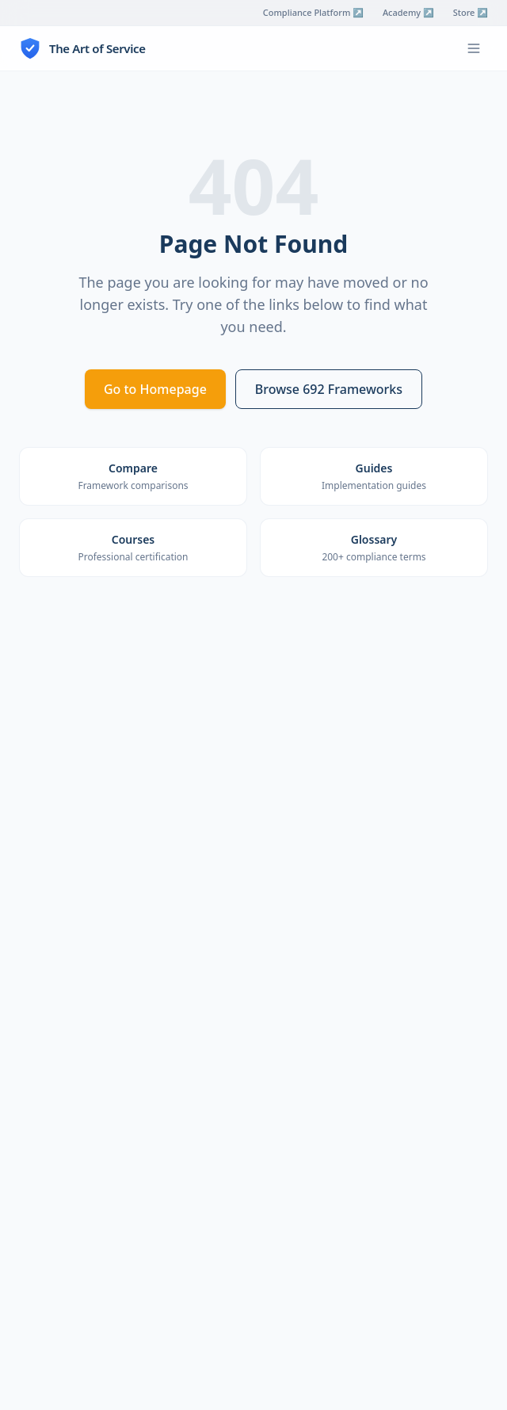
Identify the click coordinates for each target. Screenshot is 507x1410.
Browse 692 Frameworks (328, 389)
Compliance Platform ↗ (313, 12)
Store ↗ (470, 12)
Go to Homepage (155, 389)
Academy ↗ (408, 12)
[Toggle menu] (473, 48)
